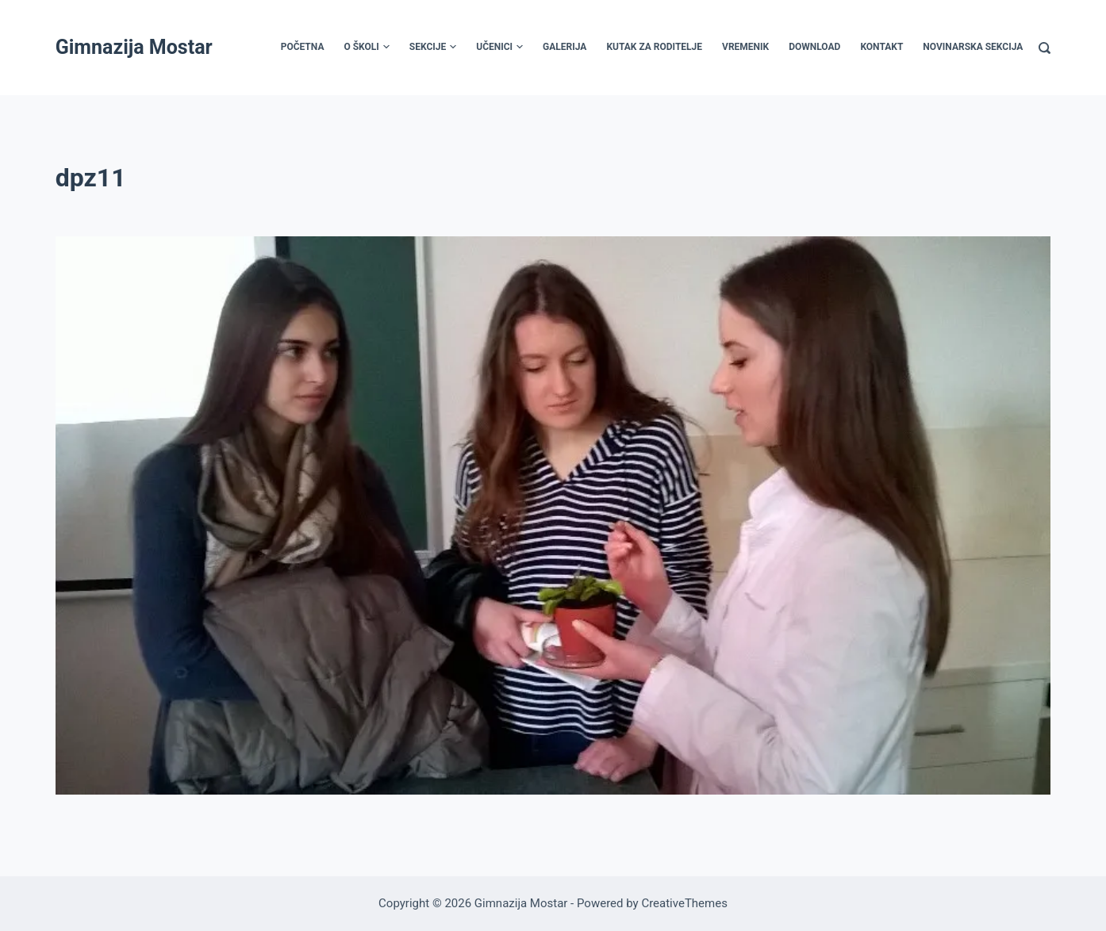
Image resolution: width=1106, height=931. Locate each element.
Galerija (564, 46)
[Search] (1044, 48)
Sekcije (432, 47)
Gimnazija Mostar (134, 47)
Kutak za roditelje (654, 46)
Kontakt (881, 46)
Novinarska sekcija (973, 46)
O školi (366, 47)
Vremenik (745, 46)
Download (814, 46)
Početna (303, 46)
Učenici (499, 47)
